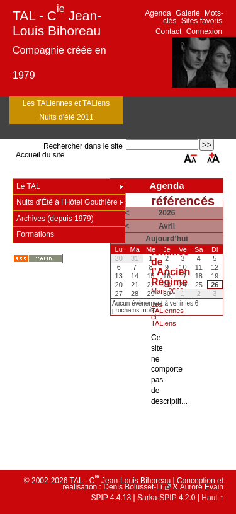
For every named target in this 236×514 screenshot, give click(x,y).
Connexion (204, 31)
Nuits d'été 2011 (66, 117)
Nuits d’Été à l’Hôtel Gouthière (67, 202)
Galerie (188, 13)
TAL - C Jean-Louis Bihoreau (57, 23)
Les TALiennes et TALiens (66, 103)
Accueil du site (40, 155)
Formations (35, 234)
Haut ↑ (212, 497)
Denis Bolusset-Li (132, 487)
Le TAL (28, 186)
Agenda (158, 13)
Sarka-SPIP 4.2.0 (166, 497)
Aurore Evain (201, 487)
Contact (168, 31)
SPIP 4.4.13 (111, 497)
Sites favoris (201, 20)
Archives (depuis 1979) (55, 218)
